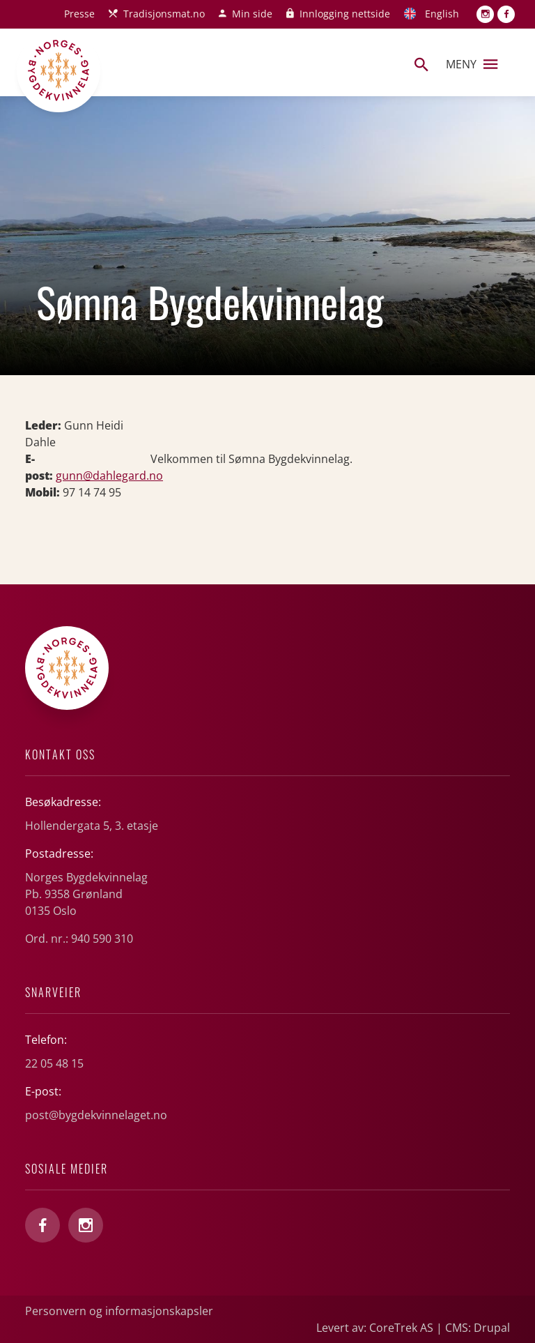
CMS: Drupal (477, 1327)
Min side (252, 13)
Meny (471, 64)
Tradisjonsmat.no (164, 13)
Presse (79, 13)
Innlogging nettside (345, 13)
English (442, 13)
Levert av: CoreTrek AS (374, 1327)
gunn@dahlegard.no (109, 475)
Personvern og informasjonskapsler (119, 1311)
